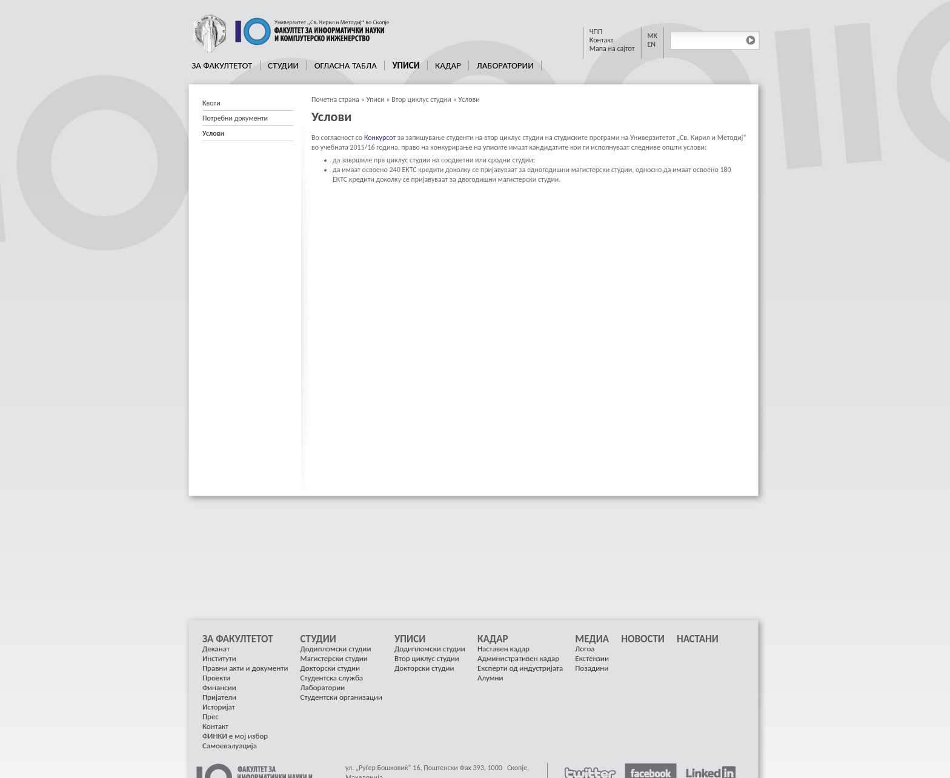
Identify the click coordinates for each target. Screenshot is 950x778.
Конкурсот (380, 137)
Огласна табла (345, 65)
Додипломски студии (336, 648)
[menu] (247, 118)
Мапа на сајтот (612, 48)
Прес (210, 716)
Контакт (602, 40)
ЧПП (596, 31)
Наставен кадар (503, 648)
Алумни (490, 677)
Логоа (584, 648)
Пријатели (219, 697)
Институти (219, 658)
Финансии (219, 687)
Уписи (405, 65)
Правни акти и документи (245, 668)
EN (652, 44)
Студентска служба (332, 677)
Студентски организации (341, 697)
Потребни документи (235, 118)
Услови (468, 99)
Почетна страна (335, 99)
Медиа (592, 639)
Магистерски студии (334, 658)
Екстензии (592, 658)
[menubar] (363, 65)
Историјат (218, 706)
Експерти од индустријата (520, 668)
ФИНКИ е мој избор (235, 735)
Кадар (448, 65)
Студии (283, 65)
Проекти (216, 677)
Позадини (591, 668)
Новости (643, 639)
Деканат (216, 648)
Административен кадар (518, 658)
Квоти (211, 103)
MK (653, 36)
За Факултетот (221, 65)
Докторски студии (330, 668)
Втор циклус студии (421, 99)
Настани (698, 639)
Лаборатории (504, 65)
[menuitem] (222, 65)
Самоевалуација (229, 745)
